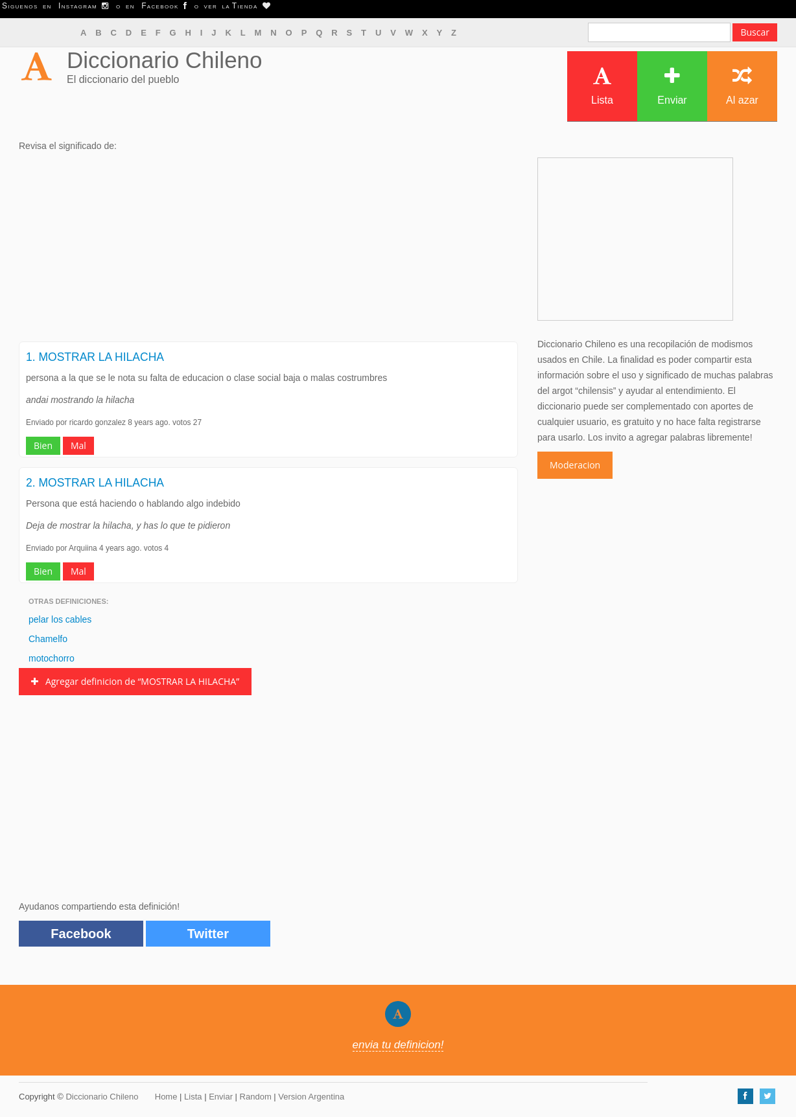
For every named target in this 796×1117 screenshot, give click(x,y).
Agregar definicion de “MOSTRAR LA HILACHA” (135, 681)
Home (166, 1096)
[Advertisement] (268, 250)
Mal (78, 445)
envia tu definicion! (398, 1045)
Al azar (742, 86)
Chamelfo (48, 639)
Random (256, 1096)
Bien (43, 445)
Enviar (671, 86)
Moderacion (575, 465)
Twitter (208, 934)
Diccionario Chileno (165, 60)
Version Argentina (311, 1096)
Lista (602, 86)
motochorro (52, 658)
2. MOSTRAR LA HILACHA (95, 482)
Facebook (81, 934)
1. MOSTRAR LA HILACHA (95, 357)
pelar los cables (60, 619)
